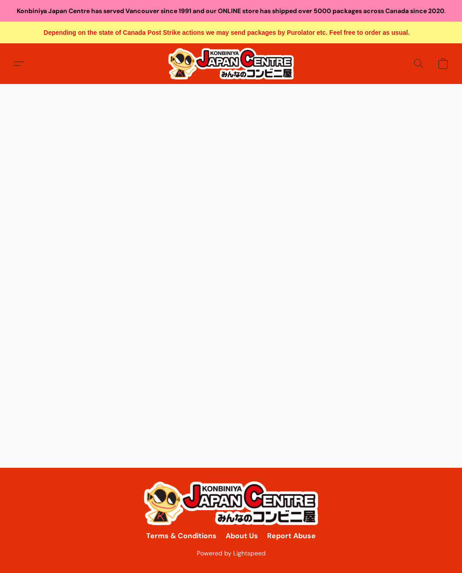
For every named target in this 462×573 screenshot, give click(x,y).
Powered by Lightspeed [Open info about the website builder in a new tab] (231, 553)
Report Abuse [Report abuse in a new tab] (291, 535)
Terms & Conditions (181, 535)
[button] (230, 63)
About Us (242, 535)
